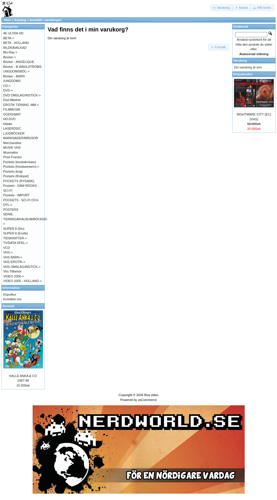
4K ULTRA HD (13, 33)
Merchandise (12, 143)
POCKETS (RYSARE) (18, 181)
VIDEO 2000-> (13, 276)
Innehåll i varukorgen (46, 20)
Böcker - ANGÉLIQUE (18, 62)
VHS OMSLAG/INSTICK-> (21, 266)
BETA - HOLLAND (16, 42)
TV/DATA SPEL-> (15, 243)
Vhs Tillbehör (12, 271)
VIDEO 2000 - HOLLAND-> (22, 281)
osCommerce (147, 400)
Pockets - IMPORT (16, 195)
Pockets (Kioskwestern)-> (21, 166)
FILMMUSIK (11, 109)
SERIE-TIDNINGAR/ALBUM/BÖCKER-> (25, 218)
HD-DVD (9, 119)
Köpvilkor (9, 294)
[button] (221, 7)
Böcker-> (9, 57)
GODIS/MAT (12, 114)
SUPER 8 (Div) (13, 228)
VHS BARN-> (12, 257)
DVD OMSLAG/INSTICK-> (22, 95)
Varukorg (240, 60)
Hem (7, 20)
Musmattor (10, 152)
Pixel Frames (12, 157)
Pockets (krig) (13, 171)
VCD (6, 247)
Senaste (8, 306)
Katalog (20, 20)
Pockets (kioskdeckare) (19, 162)
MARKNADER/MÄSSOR (20, 138)
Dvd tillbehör (12, 100)
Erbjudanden (242, 74)
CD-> (7, 85)
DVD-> (8, 90)
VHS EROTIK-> (14, 262)
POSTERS (10, 209)
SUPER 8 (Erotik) (15, 233)
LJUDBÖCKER (14, 133)
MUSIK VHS (12, 147)
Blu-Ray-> (10, 52)
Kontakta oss (12, 299)
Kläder (7, 124)
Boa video (151, 395)
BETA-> (8, 38)
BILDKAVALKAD (15, 47)
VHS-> (8, 252)
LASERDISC (12, 128)
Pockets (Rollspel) (16, 176)
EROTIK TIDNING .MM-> (21, 105)
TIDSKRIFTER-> (15, 238)
